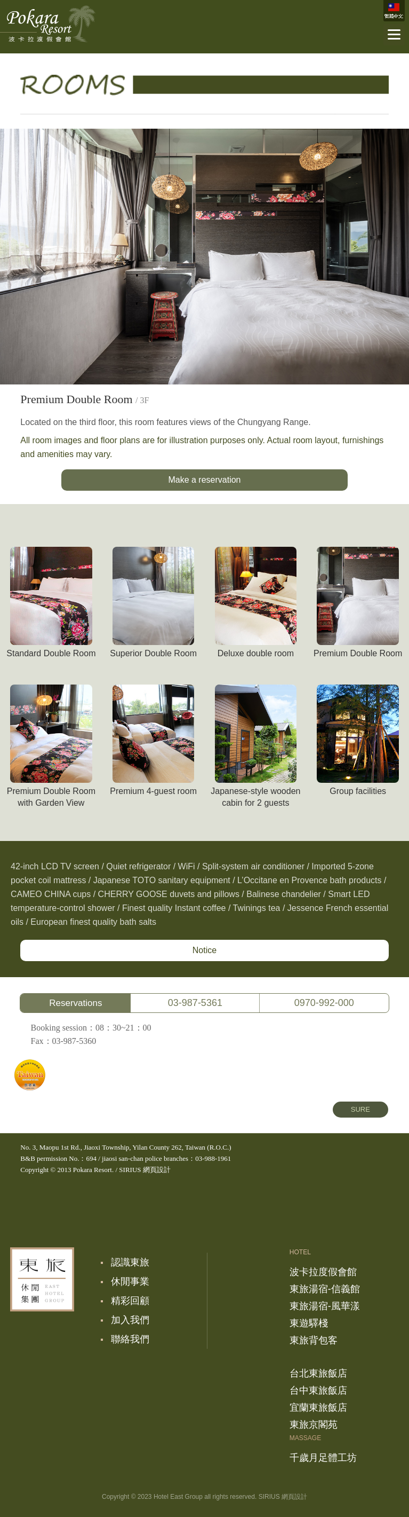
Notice (204, 950)
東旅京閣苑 (314, 1424)
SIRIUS (130, 1170)
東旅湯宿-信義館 (325, 1289)
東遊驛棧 (309, 1323)
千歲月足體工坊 (323, 1457)
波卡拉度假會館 (47, 24)
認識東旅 (130, 1262)
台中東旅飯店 (318, 1390)
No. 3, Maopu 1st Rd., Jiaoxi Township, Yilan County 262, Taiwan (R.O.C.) (125, 1147)
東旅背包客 (314, 1340)
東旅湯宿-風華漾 (325, 1306)
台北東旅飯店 (318, 1373)
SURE (360, 1109)
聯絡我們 (130, 1339)
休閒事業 (130, 1281)
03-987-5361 (195, 1002)
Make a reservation (204, 479)
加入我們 (130, 1320)
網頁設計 (157, 1170)
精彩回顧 (130, 1300)
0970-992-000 (324, 1002)
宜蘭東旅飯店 (318, 1407)
